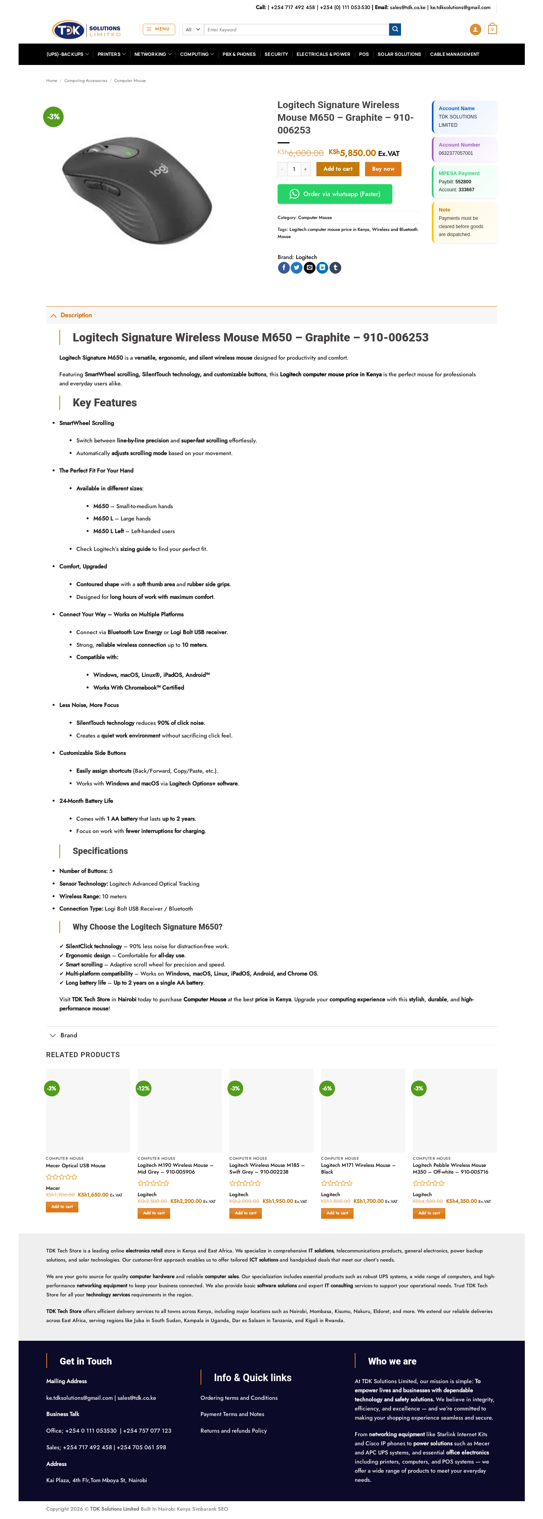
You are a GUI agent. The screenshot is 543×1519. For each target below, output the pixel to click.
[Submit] (395, 29)
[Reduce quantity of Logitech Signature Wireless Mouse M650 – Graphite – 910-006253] (282, 169)
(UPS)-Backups (67, 54)
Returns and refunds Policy (234, 1431)
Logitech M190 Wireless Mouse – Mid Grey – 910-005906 (176, 1169)
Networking (153, 54)
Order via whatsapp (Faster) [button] (334, 194)
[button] (159, 29)
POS (364, 54)
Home (51, 80)
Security (276, 54)
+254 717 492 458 (293, 7)
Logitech (306, 257)
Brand (61, 1036)
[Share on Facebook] (284, 268)
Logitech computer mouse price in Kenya (329, 229)
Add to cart (338, 169)
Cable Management (455, 54)
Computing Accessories (85, 80)
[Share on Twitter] (297, 268)
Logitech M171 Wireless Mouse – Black (358, 1169)
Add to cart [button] (62, 1207)
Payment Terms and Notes (233, 1414)
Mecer (53, 1188)
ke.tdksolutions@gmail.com (460, 7)
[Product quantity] (294, 169)
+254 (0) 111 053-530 (345, 7)
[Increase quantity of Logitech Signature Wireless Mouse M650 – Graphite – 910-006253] (306, 169)
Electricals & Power (323, 54)
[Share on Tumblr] (335, 268)
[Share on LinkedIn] (322, 268)
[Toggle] (53, 314)
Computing (197, 54)
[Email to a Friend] (310, 268)
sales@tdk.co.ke (408, 7)
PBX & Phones (239, 54)
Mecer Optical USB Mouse (76, 1166)
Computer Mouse (130, 80)
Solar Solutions (399, 54)
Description (69, 314)
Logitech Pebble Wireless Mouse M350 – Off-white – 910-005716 (450, 1169)
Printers (112, 54)
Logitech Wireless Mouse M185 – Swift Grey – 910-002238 (267, 1169)
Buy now (383, 169)
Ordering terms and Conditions (240, 1398)
